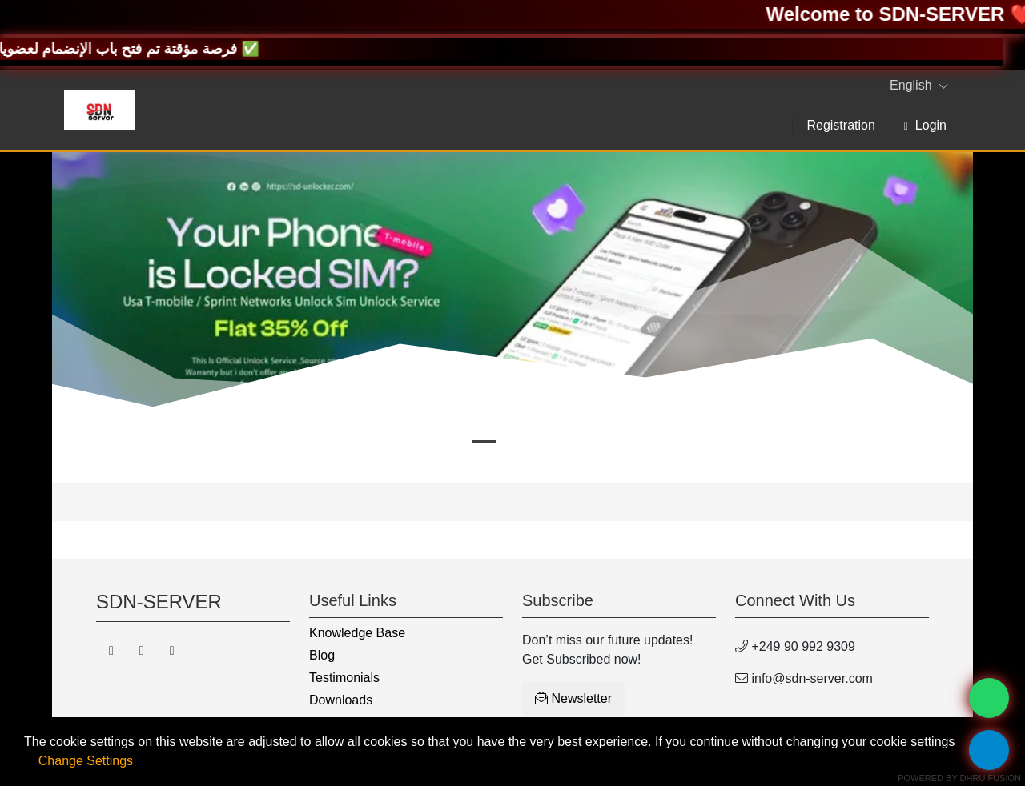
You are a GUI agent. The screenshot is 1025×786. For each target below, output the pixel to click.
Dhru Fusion (990, 778)
